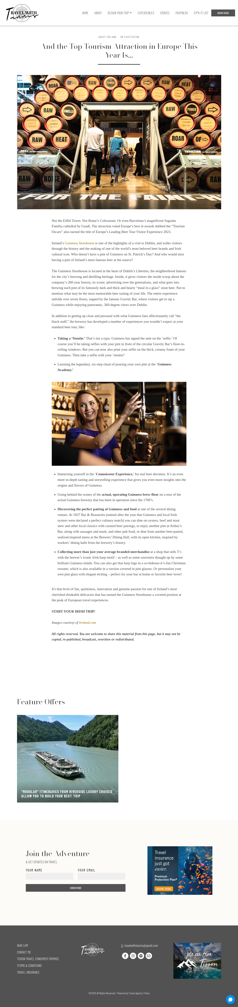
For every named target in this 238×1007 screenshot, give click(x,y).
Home (85, 13)
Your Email (86, 870)
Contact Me (24, 952)
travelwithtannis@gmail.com (141, 945)
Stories (165, 13)
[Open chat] (230, 999)
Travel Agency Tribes (139, 993)
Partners (181, 13)
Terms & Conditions (29, 965)
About (98, 13)
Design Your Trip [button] (118, 13)
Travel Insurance (28, 972)
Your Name (34, 870)
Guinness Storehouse (79, 243)
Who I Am (22, 945)
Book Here (223, 13)
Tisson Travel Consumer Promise (38, 959)
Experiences (146, 13)
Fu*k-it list (201, 13)
